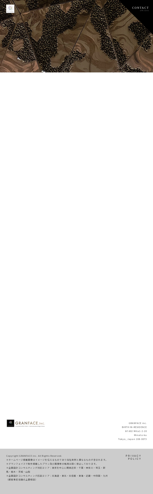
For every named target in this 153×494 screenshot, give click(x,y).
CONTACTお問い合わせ (140, 8)
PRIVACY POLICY (134, 457)
